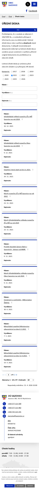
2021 (15, 75)
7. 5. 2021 (7, 336)
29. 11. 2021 (8, 177)
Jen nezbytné (20, 485)
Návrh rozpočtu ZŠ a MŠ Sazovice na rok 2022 (19, 195)
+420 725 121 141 (14, 412)
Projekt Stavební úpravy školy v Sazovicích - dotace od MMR (16, 248)
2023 (31, 75)
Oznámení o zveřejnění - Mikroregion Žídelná (18, 301)
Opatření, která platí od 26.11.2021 (19, 170)
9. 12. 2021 (8, 153)
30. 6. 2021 (8, 310)
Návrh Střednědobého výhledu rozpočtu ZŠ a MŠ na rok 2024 (19, 221)
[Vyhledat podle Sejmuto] (19, 104)
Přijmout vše (9, 485)
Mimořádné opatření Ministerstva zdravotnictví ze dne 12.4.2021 (17, 354)
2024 (6, 79)
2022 (23, 75)
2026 (23, 79)
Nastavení (30, 485)
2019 (31, 72)
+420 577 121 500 (14, 404)
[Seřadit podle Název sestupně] (8, 85)
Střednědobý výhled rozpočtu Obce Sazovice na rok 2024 (17, 144)
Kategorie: (6, 72)
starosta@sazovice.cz (16, 416)
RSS (26, 30)
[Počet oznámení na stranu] (30, 380)
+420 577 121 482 (14, 408)
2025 (15, 79)
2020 (6, 75)
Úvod (3, 16)
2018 (23, 72)
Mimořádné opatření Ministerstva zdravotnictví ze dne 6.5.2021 (17, 328)
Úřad (10, 16)
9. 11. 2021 (8, 256)
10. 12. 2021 (8, 126)
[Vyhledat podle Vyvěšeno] (19, 97)
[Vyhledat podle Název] (19, 88)
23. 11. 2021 (8, 203)
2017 (15, 72)
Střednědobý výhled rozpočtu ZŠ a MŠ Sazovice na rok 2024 (18, 118)
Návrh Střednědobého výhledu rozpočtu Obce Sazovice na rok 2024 (19, 274)
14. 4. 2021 (8, 363)
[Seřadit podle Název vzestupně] (8, 84)
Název (4, 85)
